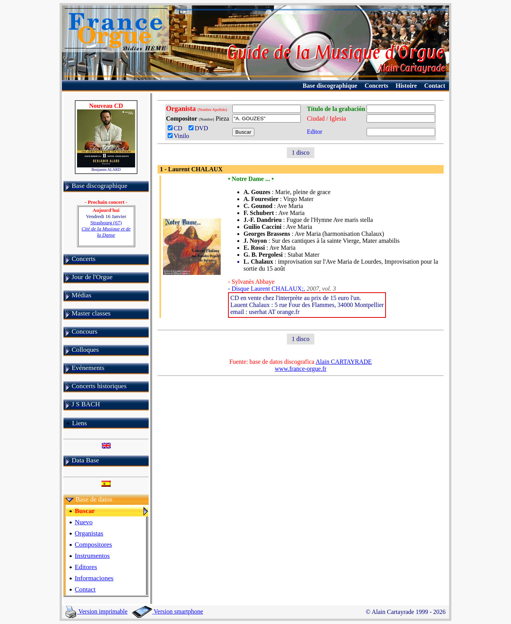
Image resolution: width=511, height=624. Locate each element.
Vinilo (178, 136)
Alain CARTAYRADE (344, 361)
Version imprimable (96, 611)
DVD (200, 128)
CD (176, 128)
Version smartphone (167, 611)
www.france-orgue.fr (301, 368)
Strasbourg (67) (106, 229)
